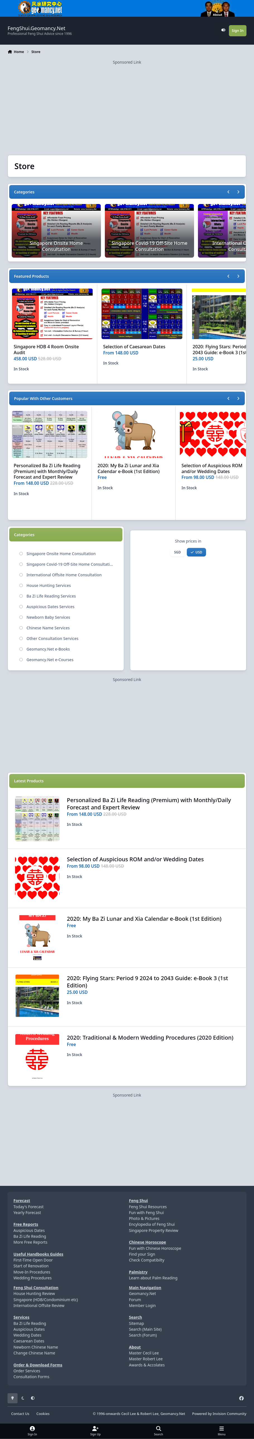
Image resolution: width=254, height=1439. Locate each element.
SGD (177, 552)
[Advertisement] (127, 104)
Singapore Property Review (153, 1230)
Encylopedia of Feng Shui (152, 1224)
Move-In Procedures (31, 1272)
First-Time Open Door (33, 1260)
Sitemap (136, 1323)
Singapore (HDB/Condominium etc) (45, 1299)
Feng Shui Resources (148, 1206)
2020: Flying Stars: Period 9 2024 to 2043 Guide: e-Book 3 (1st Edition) (147, 981)
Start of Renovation (31, 1265)
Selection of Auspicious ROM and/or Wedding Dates (212, 468)
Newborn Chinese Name (35, 1347)
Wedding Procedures (32, 1277)
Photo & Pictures (144, 1218)
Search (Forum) (143, 1335)
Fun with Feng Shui (146, 1212)
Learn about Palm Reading (153, 1277)
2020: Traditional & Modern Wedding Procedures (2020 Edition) (150, 1037)
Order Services (26, 1370)
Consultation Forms (31, 1376)
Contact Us (20, 1413)
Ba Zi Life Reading (29, 1236)
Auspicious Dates (29, 1230)
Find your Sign (142, 1254)
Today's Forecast (28, 1206)
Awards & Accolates (147, 1365)
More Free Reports (30, 1242)
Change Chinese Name (34, 1353)
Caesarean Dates (28, 1341)
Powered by (219, 1413)
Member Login (142, 1305)
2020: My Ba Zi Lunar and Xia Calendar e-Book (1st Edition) (128, 468)
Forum (135, 1299)
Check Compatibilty (146, 1260)
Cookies (42, 1413)
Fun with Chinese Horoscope (155, 1248)
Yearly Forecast (27, 1212)
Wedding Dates (27, 1335)
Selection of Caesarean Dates (134, 347)
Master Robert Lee (146, 1358)
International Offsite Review (38, 1305)
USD (196, 552)
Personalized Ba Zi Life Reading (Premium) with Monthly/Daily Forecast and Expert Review (47, 471)
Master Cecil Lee (144, 1353)
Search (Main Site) (145, 1329)
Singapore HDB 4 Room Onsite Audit (46, 350)
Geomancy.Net (142, 1293)
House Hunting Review (34, 1293)
